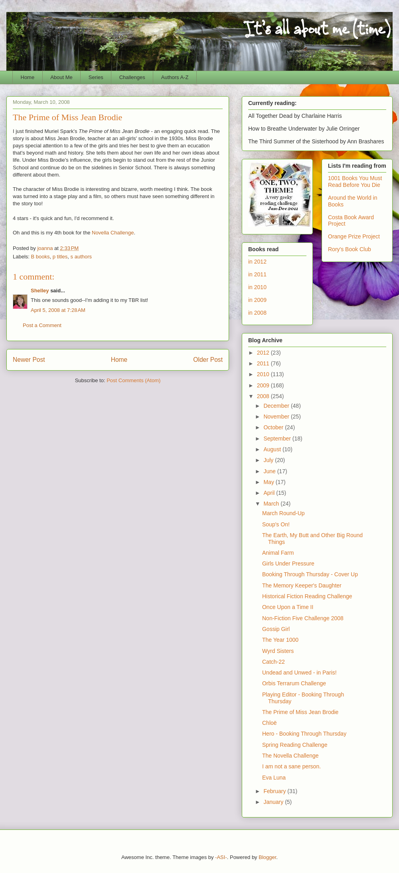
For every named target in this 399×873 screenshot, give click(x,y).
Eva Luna (274, 777)
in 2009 (257, 300)
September (277, 438)
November (276, 416)
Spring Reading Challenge (294, 745)
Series (96, 77)
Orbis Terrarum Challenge (294, 683)
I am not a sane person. (291, 766)
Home (28, 77)
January (274, 802)
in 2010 (257, 287)
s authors (81, 257)
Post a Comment (42, 325)
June (270, 471)
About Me (61, 77)
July (269, 460)
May (269, 482)
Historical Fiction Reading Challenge (307, 596)
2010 (264, 374)
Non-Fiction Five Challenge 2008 (303, 618)
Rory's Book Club (349, 249)
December (276, 406)
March (271, 503)
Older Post (208, 359)
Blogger (267, 857)
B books (40, 257)
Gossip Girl (276, 629)
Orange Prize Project (354, 236)
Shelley (40, 291)
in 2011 (257, 274)
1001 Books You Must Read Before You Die (355, 181)
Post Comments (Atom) (133, 380)
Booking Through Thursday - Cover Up (310, 574)
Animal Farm (278, 553)
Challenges (132, 77)
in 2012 (257, 261)
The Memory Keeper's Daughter (302, 585)
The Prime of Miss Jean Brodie (300, 712)
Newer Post (29, 359)
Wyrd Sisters (278, 651)
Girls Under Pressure (288, 563)
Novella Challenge (113, 233)
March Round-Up (283, 513)
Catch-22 (273, 662)
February (275, 791)
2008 (264, 396)
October (274, 427)
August (272, 449)
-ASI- (221, 857)
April (269, 493)
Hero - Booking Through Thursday (304, 733)
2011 (264, 363)
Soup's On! (276, 524)
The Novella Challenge (290, 755)
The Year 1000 (280, 640)
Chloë (269, 723)
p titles (60, 257)
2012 (264, 352)
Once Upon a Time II (287, 607)
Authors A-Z (175, 77)
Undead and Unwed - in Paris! (299, 672)
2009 (264, 385)
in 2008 (257, 313)
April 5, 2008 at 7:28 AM (58, 310)
